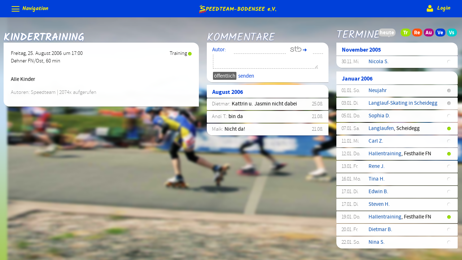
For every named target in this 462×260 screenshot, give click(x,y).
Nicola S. (379, 62)
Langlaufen (381, 129)
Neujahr (378, 91)
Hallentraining (385, 154)
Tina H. (377, 179)
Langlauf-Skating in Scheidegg (403, 104)
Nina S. (377, 243)
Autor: (219, 50)
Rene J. (377, 167)
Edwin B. (378, 192)
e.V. (237, 8)
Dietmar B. (380, 230)
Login (437, 8)
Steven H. (379, 205)
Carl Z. (376, 142)
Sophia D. (379, 116)
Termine (358, 30)
